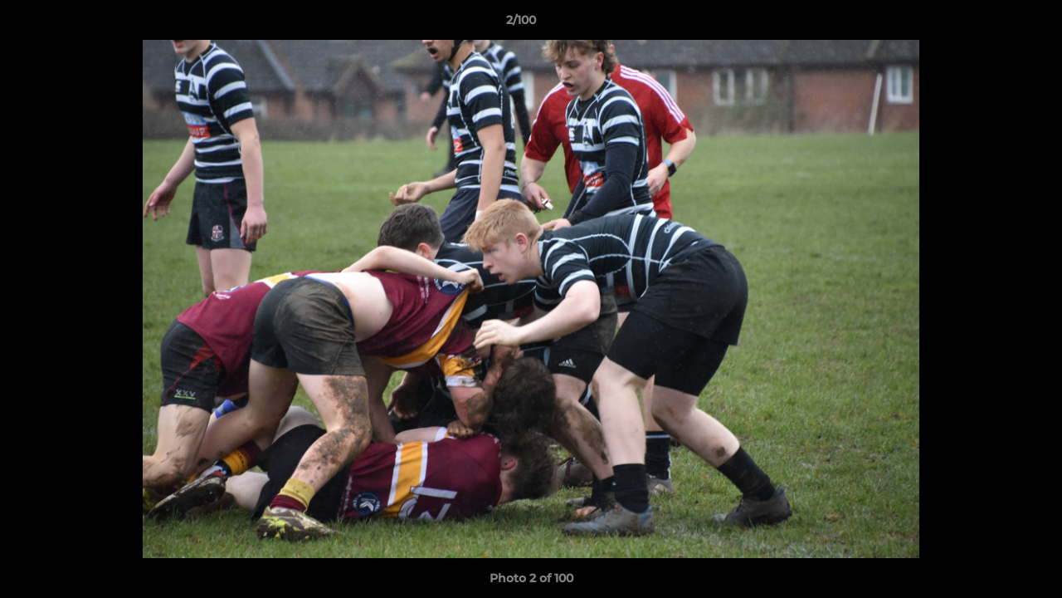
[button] (992, 24)
